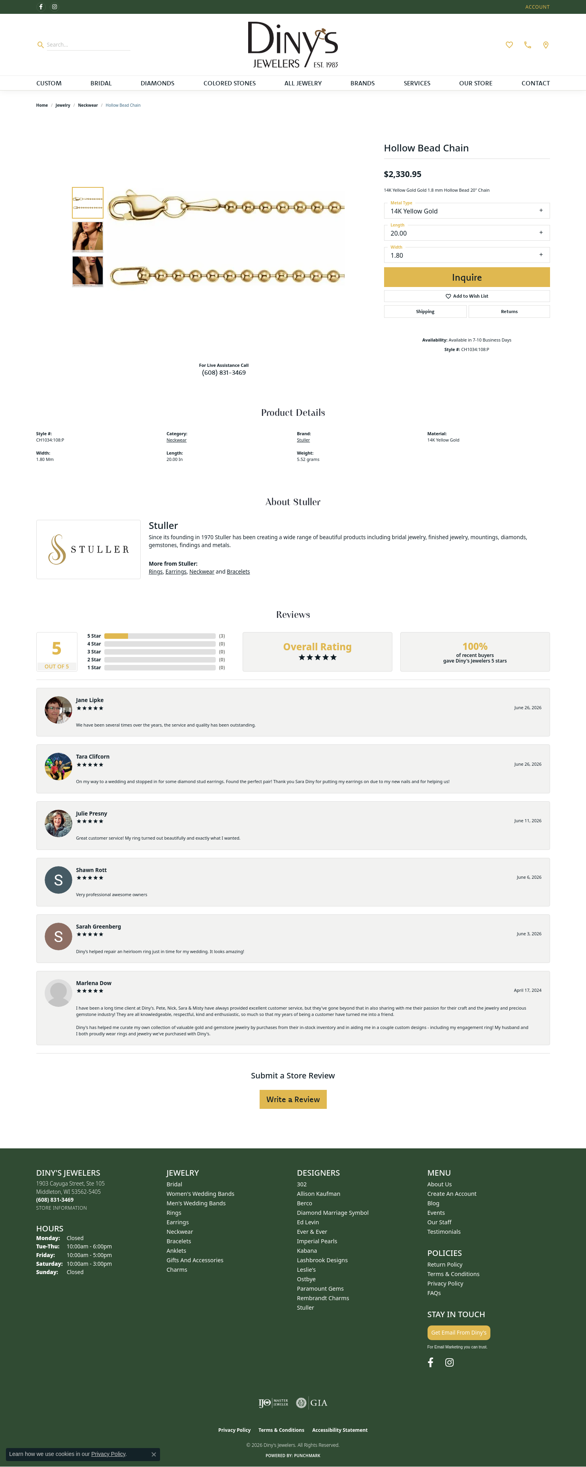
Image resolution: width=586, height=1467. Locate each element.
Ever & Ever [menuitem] (312, 1231)
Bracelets (238, 571)
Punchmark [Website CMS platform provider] (307, 1455)
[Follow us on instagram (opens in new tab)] (54, 7)
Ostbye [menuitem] (306, 1279)
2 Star (94, 659)
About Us (440, 1184)
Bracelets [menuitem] (179, 1241)
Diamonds (157, 83)
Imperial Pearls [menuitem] (317, 1241)
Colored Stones (229, 83)
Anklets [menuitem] (177, 1250)
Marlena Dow (94, 983)
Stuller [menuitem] (305, 1307)
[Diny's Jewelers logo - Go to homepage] (293, 45)
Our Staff (440, 1222)
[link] (527, 45)
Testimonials (444, 1231)
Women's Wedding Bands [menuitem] (201, 1193)
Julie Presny (91, 813)
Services (417, 83)
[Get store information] (61, 1208)
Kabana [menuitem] (307, 1250)
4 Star (94, 643)
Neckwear (88, 105)
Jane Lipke (90, 700)
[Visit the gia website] (312, 1403)
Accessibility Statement (339, 1430)
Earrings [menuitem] (178, 1222)
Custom (49, 83)
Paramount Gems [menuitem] (320, 1288)
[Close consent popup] (153, 1454)
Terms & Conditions (454, 1274)
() (222, 635)
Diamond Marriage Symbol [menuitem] (333, 1212)
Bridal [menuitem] (175, 1184)
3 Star (94, 651)
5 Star (94, 635)
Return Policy (445, 1264)
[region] (226, 237)
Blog (434, 1203)
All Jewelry (303, 83)
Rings (155, 571)
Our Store (475, 83)
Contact (536, 83)
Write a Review (293, 1099)
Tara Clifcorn (93, 756)
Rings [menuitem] (174, 1212)
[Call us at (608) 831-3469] (55, 1199)
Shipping (425, 311)
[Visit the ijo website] (273, 1403)
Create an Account (452, 1193)
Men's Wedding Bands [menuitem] (196, 1203)
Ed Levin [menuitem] (308, 1222)
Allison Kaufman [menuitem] (319, 1193)
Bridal (101, 83)
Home (42, 105)
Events (436, 1212)
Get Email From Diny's (459, 1332)
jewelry (63, 105)
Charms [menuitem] (177, 1269)
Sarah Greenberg (98, 926)
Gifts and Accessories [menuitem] (195, 1260)
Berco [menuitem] (305, 1203)
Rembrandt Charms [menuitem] (323, 1298)
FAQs (434, 1293)
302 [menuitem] (302, 1184)
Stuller (303, 440)
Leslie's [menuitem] (306, 1269)
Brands (362, 83)
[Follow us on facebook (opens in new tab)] (41, 7)
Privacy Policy (446, 1283)
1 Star (94, 667)
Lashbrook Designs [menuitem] (322, 1260)
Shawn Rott (91, 870)
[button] (537, 7)
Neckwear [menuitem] (180, 1231)
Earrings (176, 571)
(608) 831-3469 (224, 372)
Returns (509, 311)
